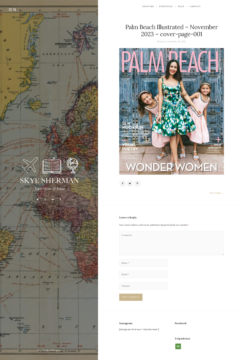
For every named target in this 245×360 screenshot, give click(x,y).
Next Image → (217, 192)
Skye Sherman (53, 350)
